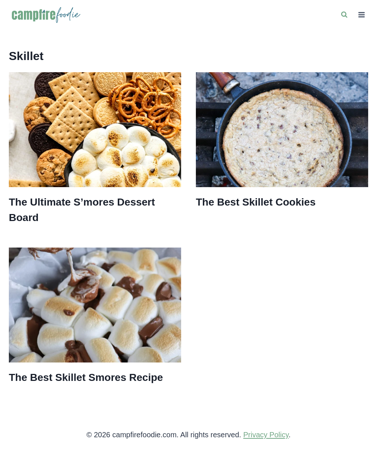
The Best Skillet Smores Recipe (86, 377)
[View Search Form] (344, 14)
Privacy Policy (266, 435)
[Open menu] (361, 14)
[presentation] (95, 129)
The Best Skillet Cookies (256, 202)
